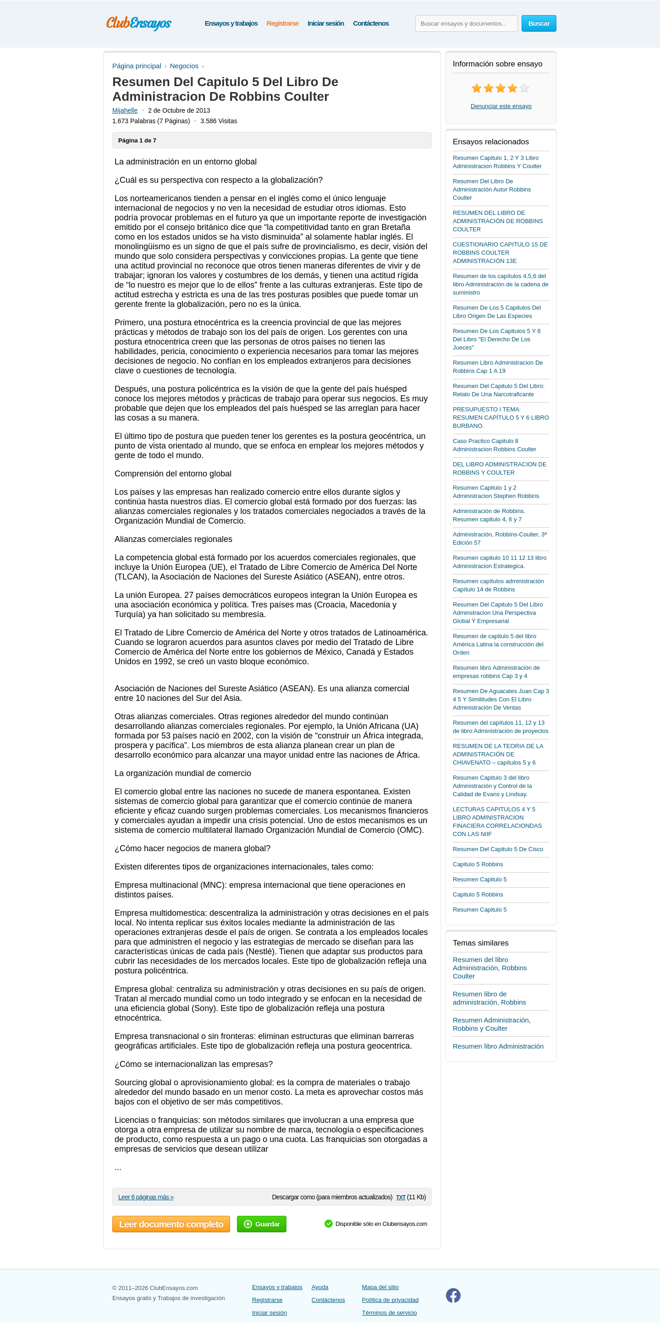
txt (400, 1196)
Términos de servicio (389, 1312)
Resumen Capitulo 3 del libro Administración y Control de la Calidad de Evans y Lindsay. (492, 786)
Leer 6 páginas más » (146, 1197)
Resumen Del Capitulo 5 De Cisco (498, 849)
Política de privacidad (390, 1299)
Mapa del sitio (380, 1287)
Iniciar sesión (326, 23)
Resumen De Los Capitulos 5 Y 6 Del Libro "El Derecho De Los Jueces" (497, 339)
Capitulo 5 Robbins (478, 864)
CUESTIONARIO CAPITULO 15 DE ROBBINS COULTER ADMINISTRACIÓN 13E (500, 252)
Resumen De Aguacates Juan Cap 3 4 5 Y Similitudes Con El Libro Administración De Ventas (501, 699)
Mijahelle (125, 110)
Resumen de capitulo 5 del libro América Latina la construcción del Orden (498, 644)
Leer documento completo (171, 1224)
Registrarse (282, 23)
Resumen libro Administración (498, 1046)
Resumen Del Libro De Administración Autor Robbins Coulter (492, 189)
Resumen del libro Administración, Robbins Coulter (490, 968)
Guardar (262, 1223)
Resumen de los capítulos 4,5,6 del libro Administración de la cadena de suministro (501, 284)
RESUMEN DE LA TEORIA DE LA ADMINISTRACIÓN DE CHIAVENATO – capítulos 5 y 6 (498, 754)
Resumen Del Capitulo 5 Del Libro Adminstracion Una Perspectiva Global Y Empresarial (498, 612)
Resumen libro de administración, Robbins (489, 998)
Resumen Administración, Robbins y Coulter (492, 1024)
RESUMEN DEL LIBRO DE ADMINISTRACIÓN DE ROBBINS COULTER (498, 221)
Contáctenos (371, 23)
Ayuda (320, 1287)
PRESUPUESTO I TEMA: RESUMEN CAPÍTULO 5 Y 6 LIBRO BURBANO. (501, 417)
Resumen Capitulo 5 (480, 879)
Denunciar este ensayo (501, 106)
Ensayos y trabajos (231, 23)
